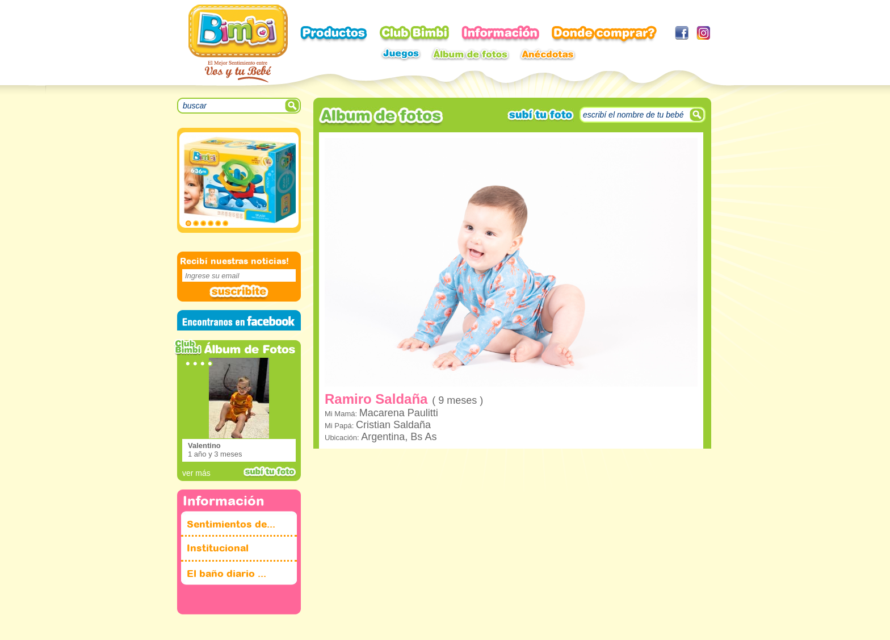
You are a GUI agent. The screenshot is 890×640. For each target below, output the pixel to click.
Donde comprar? (604, 35)
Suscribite (238, 292)
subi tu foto (269, 472)
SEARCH (293, 106)
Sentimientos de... (231, 524)
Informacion (500, 34)
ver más (196, 473)
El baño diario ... (226, 574)
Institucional (218, 548)
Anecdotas (548, 54)
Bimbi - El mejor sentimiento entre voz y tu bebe (238, 43)
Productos (333, 34)
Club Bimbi (414, 34)
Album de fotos (470, 54)
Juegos (401, 54)
